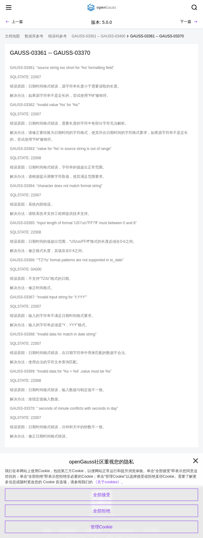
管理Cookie (102, 526)
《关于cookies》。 (109, 482)
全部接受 (101, 494)
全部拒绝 (101, 510)
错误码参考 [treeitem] (57, 36)
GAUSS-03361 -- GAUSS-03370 (157, 36)
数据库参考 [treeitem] (34, 36)
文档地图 (12, 36)
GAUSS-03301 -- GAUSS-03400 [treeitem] (98, 36)
